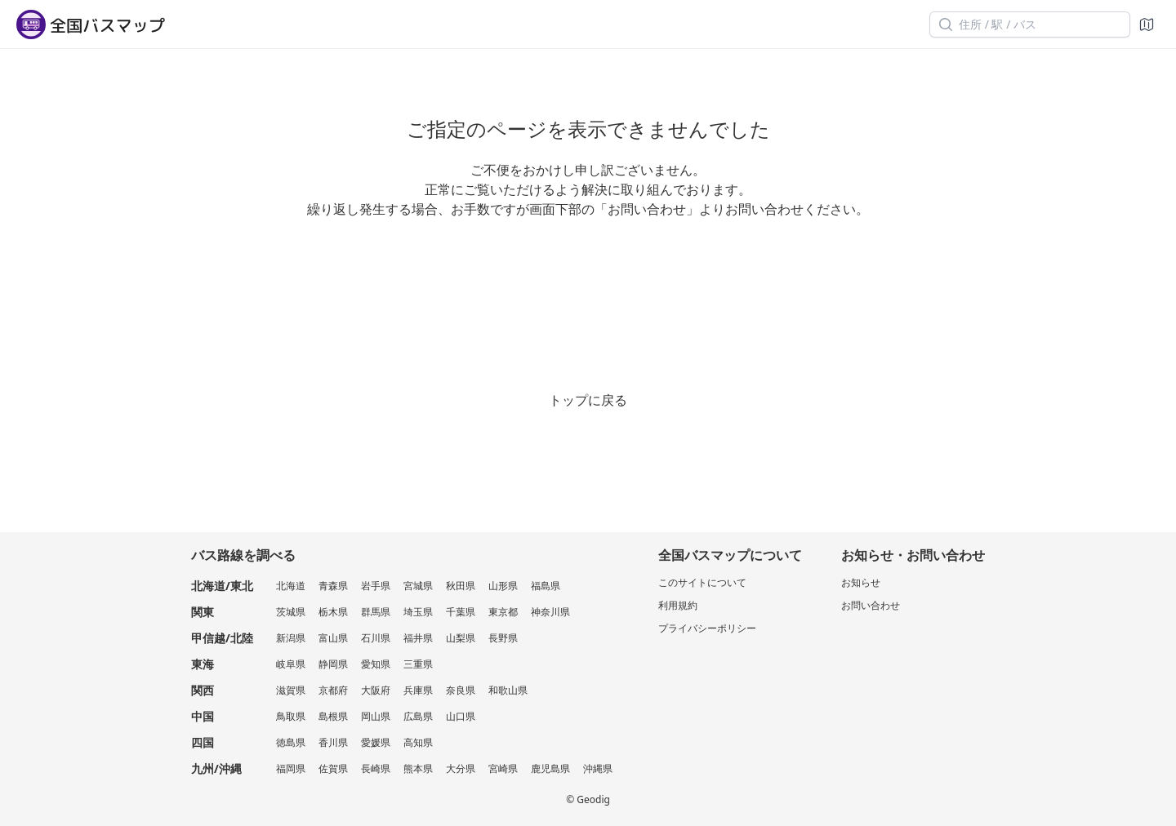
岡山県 (375, 716)
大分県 (460, 768)
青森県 (333, 586)
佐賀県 (333, 768)
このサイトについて (702, 582)
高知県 (418, 742)
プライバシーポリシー (707, 628)
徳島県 (290, 742)
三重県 (418, 664)
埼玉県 (418, 612)
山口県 (460, 716)
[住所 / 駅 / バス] (1029, 24)
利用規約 (677, 605)
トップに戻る (588, 400)
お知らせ (860, 582)
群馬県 (375, 612)
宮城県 (418, 586)
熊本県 (418, 768)
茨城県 (290, 612)
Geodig (593, 799)
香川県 (333, 742)
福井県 (418, 638)
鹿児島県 (550, 768)
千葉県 (460, 612)
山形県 (503, 586)
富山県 (333, 638)
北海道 (290, 586)
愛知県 (375, 664)
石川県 (375, 638)
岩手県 (375, 586)
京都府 (333, 690)
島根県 (333, 716)
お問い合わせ (870, 605)
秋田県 (460, 586)
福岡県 (290, 768)
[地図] (1147, 24)
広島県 (418, 716)
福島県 (545, 586)
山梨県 (460, 638)
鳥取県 (290, 716)
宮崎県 (503, 768)
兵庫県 (418, 690)
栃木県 (333, 612)
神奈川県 (550, 612)
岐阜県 (290, 664)
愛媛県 (375, 742)
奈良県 (460, 690)
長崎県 (375, 768)
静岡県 (333, 664)
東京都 (503, 612)
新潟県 (290, 638)
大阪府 (375, 690)
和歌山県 (508, 690)
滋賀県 (290, 690)
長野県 (503, 638)
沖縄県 (597, 768)
